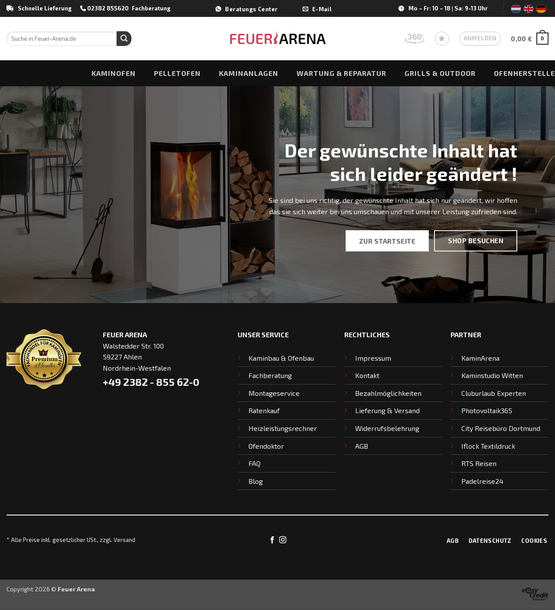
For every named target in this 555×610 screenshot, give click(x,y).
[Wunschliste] (442, 39)
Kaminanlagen (248, 73)
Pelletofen (177, 73)
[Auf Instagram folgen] (282, 540)
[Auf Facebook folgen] (272, 540)
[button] (480, 39)
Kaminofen (113, 73)
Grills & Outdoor (440, 73)
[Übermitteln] (124, 38)
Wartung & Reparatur (341, 73)
